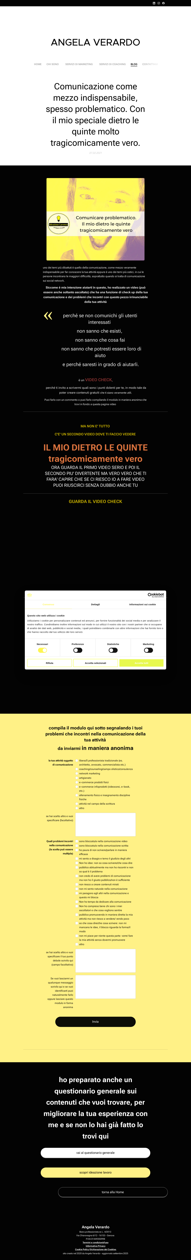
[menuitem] (42, 64)
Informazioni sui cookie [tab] (142, 604)
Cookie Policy (82, 1249)
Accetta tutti (141, 663)
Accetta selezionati (95, 663)
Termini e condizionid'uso (95, 1242)
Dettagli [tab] (95, 604)
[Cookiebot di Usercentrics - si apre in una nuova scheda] (150, 595)
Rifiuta (49, 663)
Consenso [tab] (48, 604)
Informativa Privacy (95, 1246)
